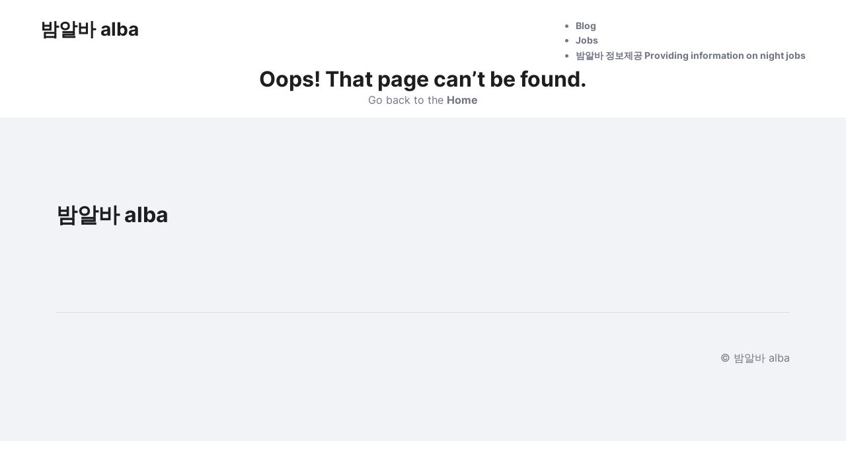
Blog (586, 25)
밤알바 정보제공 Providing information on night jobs (691, 55)
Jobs (587, 40)
